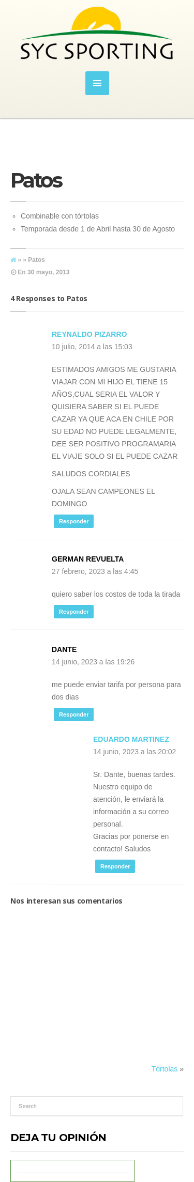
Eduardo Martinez (131, 739)
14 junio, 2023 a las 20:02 (134, 752)
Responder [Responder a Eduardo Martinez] (115, 866)
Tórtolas (165, 1069)
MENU (97, 83)
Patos (35, 180)
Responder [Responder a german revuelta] (73, 612)
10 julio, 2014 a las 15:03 (92, 347)
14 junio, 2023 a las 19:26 (93, 662)
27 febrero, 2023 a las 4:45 (95, 571)
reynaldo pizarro (89, 334)
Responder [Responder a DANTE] (73, 714)
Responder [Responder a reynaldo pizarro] (73, 521)
